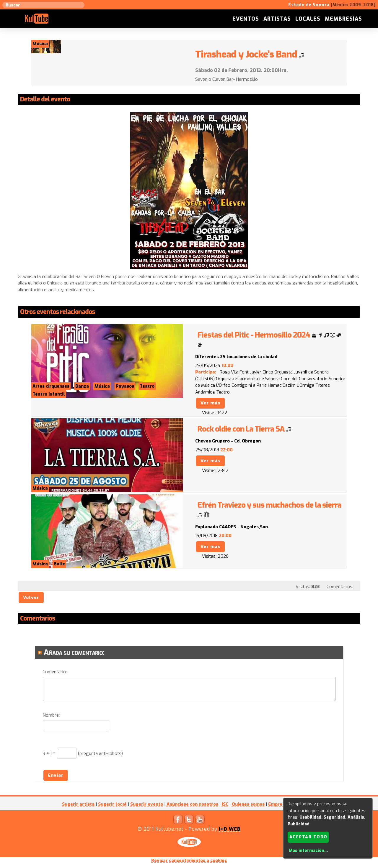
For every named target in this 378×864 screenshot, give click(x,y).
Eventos (245, 18)
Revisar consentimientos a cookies (189, 860)
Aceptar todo (308, 837)
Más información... (308, 850)
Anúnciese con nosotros (192, 804)
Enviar (55, 775)
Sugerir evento (146, 804)
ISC (225, 804)
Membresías (343, 18)
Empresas (279, 804)
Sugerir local (112, 804)
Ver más (210, 403)
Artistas (277, 18)
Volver (31, 597)
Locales (307, 18)
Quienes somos (248, 804)
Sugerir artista (78, 804)
